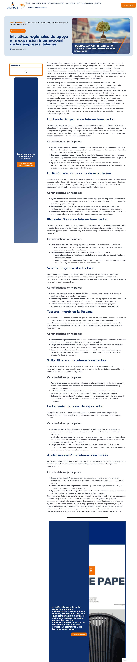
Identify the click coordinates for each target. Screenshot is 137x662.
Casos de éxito (70, 3)
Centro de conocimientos (85, 3)
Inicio (29, 3)
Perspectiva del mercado (56, 3)
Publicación (20, 22)
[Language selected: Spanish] (127, 660)
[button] (79, 634)
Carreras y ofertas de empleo (37, 7)
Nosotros (98, 3)
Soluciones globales (39, 3)
